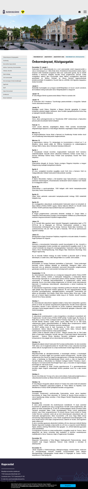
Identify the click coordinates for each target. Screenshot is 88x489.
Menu (85, 11)
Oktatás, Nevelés (7, 70)
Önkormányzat (38, 57)
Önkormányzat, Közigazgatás (10, 57)
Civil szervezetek (7, 77)
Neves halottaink (7, 98)
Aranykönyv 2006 (59, 57)
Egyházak (5, 84)
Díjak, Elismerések (8, 91)
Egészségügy (6, 74)
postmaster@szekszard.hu (16, 479)
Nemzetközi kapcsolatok (9, 64)
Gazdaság (5, 60)
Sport (4, 87)
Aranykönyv (48, 57)
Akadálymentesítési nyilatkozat (10, 471)
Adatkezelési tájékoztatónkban (30, 486)
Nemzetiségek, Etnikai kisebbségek (12, 81)
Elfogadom (68, 486)
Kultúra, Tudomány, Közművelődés (12, 67)
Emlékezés (6, 94)
